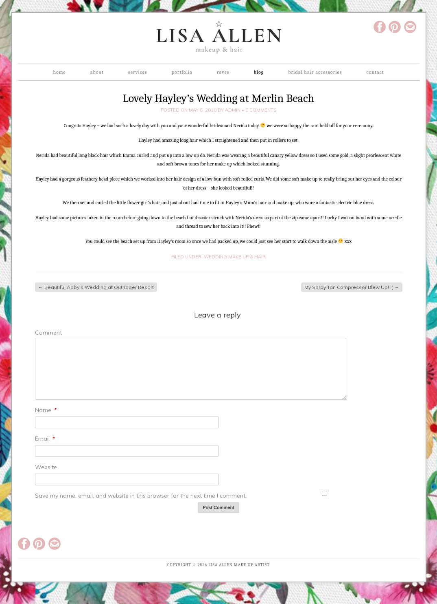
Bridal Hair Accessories (315, 72)
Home (59, 72)
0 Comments (260, 110)
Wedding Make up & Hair (235, 257)
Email (45, 438)
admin (232, 110)
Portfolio (182, 72)
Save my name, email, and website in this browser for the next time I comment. (141, 495)
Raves (223, 72)
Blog (258, 72)
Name (46, 410)
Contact (375, 72)
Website (46, 467)
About (97, 72)
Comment (48, 332)
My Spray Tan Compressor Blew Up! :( (351, 287)
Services (137, 72)
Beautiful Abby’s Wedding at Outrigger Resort (96, 287)
